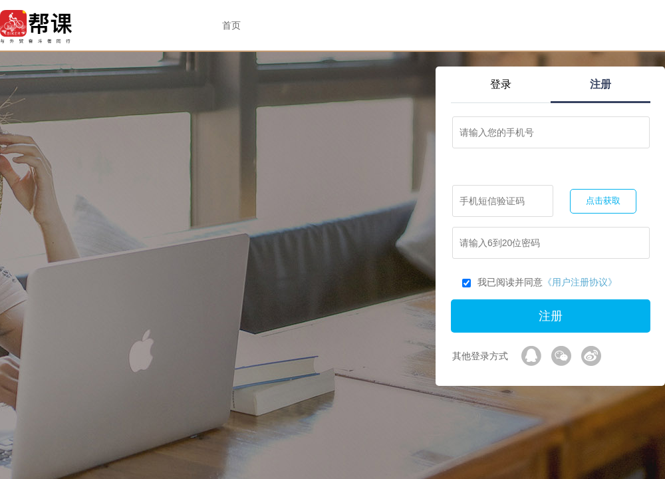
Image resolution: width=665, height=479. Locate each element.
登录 (500, 84)
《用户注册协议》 (580, 282)
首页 (231, 25)
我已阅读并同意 (539, 282)
